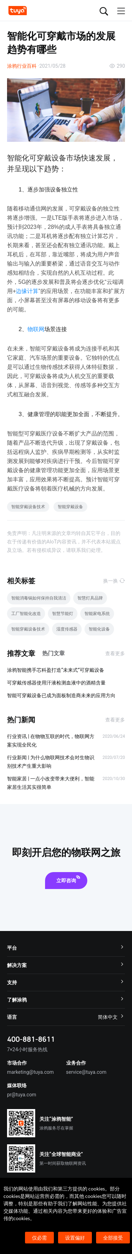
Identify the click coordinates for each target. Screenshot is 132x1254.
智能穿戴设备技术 (28, 506)
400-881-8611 (31, 1039)
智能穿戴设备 (70, 506)
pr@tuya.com (21, 1094)
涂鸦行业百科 (22, 66)
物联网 (35, 329)
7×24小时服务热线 (27, 1049)
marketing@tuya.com (30, 1072)
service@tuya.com (86, 1072)
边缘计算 (27, 291)
